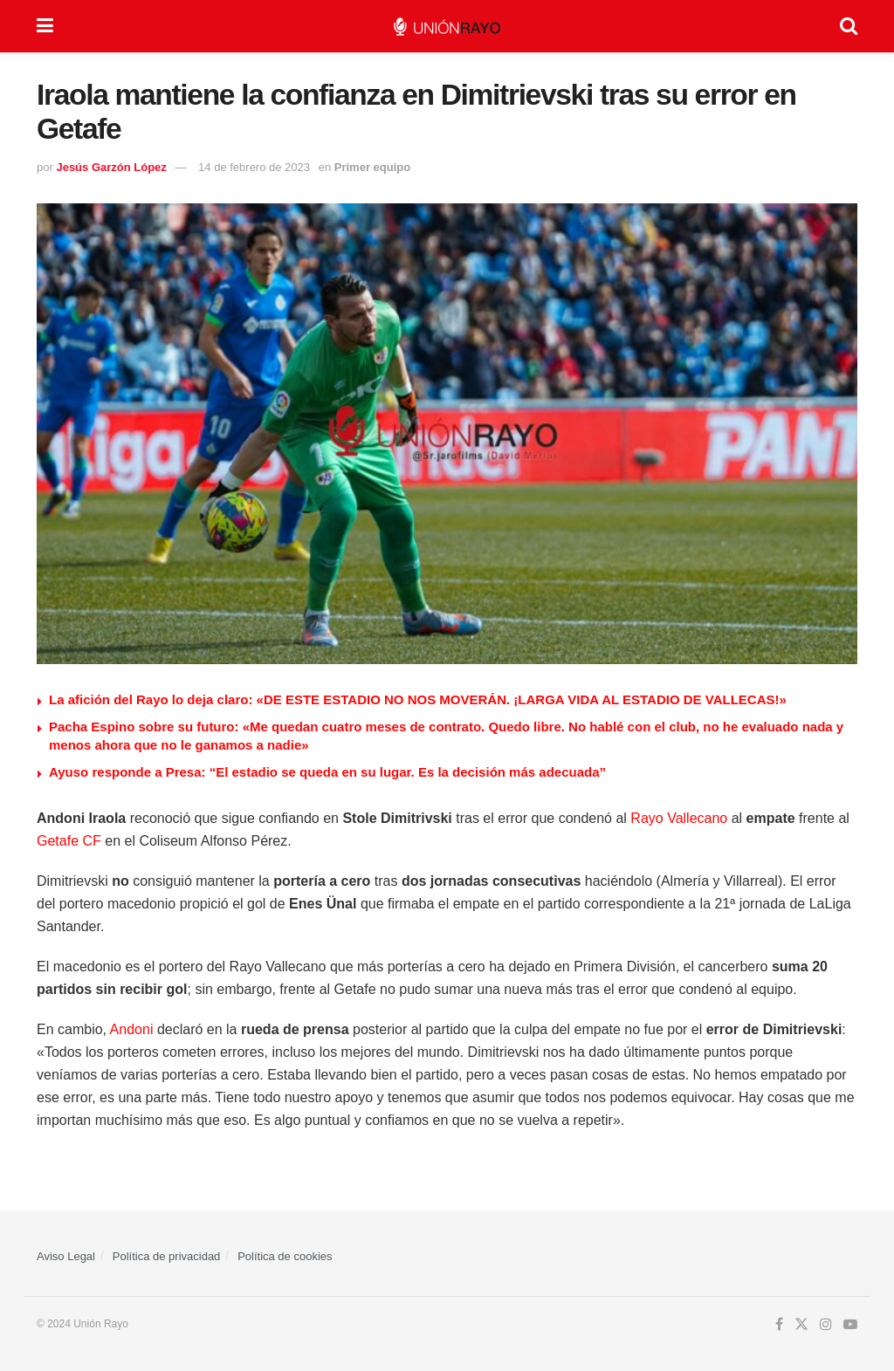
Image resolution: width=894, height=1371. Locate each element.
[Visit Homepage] (446, 27)
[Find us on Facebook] (779, 1324)
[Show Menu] (45, 26)
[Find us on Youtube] (850, 1324)
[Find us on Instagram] (826, 1324)
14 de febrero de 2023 (254, 167)
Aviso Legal (66, 1256)
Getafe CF (69, 840)
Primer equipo (372, 167)
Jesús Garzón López (111, 167)
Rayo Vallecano (678, 818)
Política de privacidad (167, 1256)
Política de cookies (284, 1256)
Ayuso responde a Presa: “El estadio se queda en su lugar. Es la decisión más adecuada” (327, 771)
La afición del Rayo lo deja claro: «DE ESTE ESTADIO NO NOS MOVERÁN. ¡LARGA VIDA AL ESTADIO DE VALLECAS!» (418, 699)
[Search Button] (848, 26)
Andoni (132, 1029)
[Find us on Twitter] (801, 1324)
